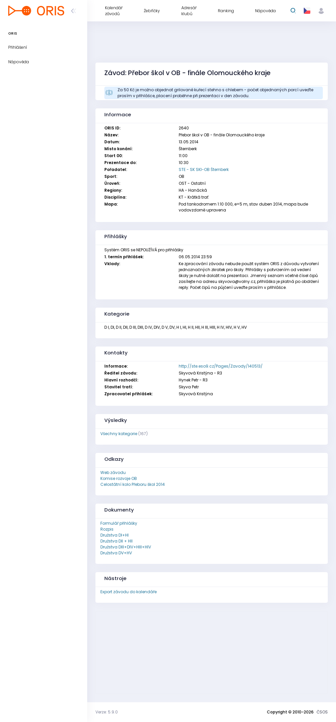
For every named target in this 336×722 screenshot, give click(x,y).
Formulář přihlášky (118, 523)
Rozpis (107, 529)
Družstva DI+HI (114, 535)
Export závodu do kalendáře (128, 592)
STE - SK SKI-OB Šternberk (204, 169)
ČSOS (322, 712)
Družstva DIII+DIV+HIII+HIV (125, 547)
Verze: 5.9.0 (106, 712)
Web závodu (113, 472)
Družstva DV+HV (116, 553)
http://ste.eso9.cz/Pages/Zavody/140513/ (221, 366)
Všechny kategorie (118, 433)
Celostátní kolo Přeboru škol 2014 (132, 484)
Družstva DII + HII (116, 541)
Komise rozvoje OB (118, 478)
